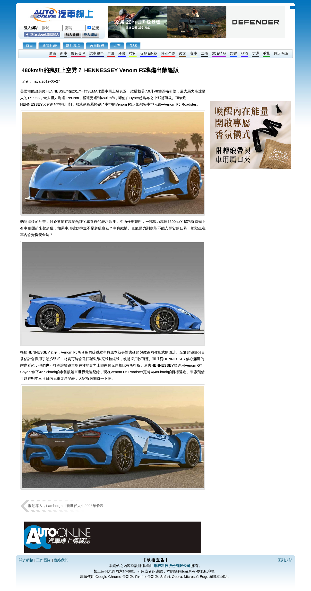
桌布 (117, 45)
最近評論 (281, 53)
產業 (122, 53)
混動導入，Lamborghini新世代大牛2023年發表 (66, 506)
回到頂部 (285, 560)
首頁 (29, 45)
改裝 (182, 53)
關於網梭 (26, 560)
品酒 (244, 53)
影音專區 (78, 53)
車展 (111, 53)
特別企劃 (168, 53)
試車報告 (96, 53)
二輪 (204, 53)
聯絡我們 (61, 560)
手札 (266, 53)
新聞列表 (49, 45)
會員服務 (97, 45)
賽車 (193, 53)
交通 (255, 53)
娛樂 (233, 53)
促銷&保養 (148, 53)
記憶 (95, 28)
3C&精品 (219, 53)
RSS (133, 45)
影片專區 (73, 45)
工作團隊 (43, 560)
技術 (133, 53)
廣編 (52, 53)
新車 (63, 53)
